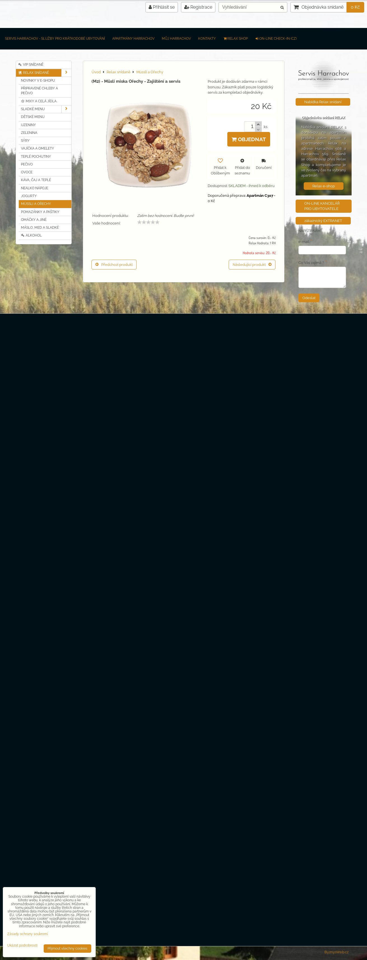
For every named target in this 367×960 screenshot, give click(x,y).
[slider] (148, 222)
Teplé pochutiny (36, 157)
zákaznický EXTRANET (323, 221)
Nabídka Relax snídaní (323, 102)
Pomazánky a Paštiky (40, 212)
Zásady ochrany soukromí (27, 934)
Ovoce (26, 172)
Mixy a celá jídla (39, 101)
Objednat (249, 139)
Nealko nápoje (34, 188)
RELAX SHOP (235, 39)
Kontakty (207, 39)
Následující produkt (252, 265)
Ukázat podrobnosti (22, 945)
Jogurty (29, 196)
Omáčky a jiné (33, 220)
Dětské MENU (33, 117)
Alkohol (31, 235)
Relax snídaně (44, 73)
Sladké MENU (46, 109)
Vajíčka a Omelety (37, 148)
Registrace (198, 7)
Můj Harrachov (176, 39)
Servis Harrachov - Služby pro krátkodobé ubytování (55, 39)
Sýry (25, 141)
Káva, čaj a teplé (36, 180)
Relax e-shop (323, 186)
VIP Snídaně (31, 65)
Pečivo (27, 164)
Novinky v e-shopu (38, 80)
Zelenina (29, 133)
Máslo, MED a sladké (40, 228)
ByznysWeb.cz (336, 952)
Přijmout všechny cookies (67, 948)
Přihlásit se (162, 7)
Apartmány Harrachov (133, 39)
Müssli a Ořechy (36, 204)
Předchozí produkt (114, 265)
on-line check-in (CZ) (276, 39)
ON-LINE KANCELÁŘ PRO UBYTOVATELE (322, 206)
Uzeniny (28, 125)
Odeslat (308, 298)
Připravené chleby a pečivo (39, 90)
